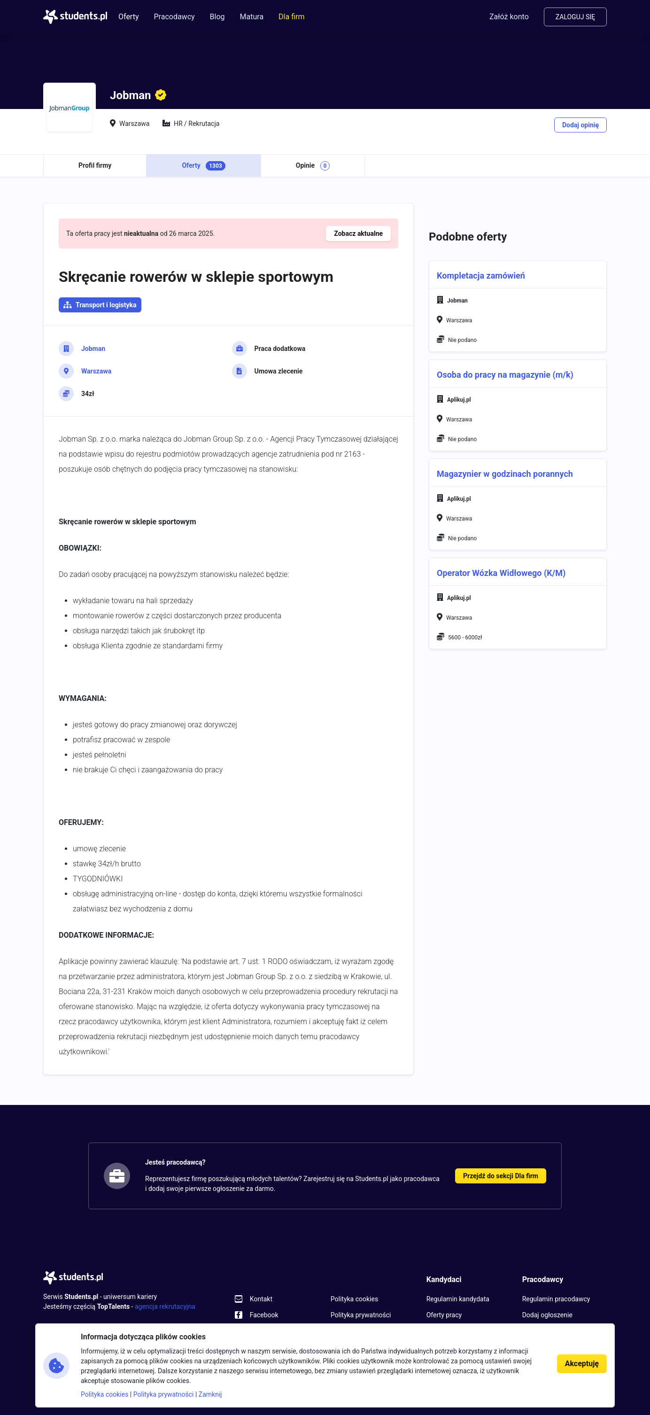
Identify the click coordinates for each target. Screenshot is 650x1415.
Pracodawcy (174, 16)
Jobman (93, 348)
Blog (217, 16)
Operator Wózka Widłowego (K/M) (501, 573)
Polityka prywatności (361, 1315)
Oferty (128, 16)
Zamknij (210, 1394)
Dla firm (291, 16)
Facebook (264, 1315)
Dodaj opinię (580, 125)
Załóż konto (509, 16)
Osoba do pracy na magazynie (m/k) (505, 375)
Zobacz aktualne (358, 233)
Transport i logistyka (106, 305)
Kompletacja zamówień (481, 275)
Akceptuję (582, 1363)
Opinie (313, 166)
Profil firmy (94, 165)
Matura (252, 16)
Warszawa (96, 371)
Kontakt (261, 1299)
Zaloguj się (575, 17)
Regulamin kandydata (457, 1299)
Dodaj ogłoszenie (547, 1315)
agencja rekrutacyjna (165, 1306)
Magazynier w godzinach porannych (505, 474)
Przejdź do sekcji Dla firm (500, 1176)
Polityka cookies (354, 1299)
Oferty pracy (444, 1315)
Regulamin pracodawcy (556, 1299)
